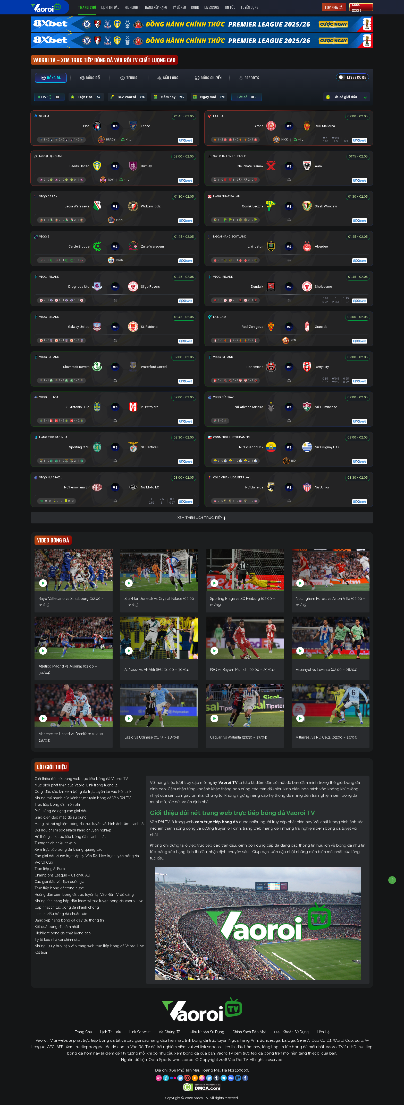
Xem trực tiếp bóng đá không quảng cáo (69, 849)
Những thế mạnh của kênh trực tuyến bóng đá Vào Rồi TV (83, 798)
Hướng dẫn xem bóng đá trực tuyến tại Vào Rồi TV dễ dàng (84, 894)
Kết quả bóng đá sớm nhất (57, 927)
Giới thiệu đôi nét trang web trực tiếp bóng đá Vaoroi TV (81, 779)
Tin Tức (229, 7)
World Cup (44, 862)
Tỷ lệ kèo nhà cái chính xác (57, 939)
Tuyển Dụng (249, 7)
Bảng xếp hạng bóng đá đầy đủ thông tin (69, 920)
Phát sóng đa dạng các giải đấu (61, 811)
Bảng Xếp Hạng (156, 7)
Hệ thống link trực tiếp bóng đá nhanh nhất (70, 837)
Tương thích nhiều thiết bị (56, 843)
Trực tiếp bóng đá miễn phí (57, 804)
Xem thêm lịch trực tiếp (202, 518)
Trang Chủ (87, 7)
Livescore (211, 7)
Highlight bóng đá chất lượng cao (63, 933)
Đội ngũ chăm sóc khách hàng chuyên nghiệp (73, 830)
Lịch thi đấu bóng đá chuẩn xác (61, 914)
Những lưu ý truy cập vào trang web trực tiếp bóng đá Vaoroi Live (89, 946)
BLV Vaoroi (127, 97)
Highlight (132, 7)
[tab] (51, 78)
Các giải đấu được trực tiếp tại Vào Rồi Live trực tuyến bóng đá (87, 856)
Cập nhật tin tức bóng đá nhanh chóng (67, 907)
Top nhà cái (334, 7)
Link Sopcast (139, 1032)
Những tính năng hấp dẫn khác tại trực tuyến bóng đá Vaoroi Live (89, 901)
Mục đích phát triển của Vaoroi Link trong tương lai (76, 785)
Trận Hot (86, 97)
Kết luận (41, 952)
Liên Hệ (323, 1032)
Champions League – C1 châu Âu (62, 875)
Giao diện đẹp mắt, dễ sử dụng (61, 817)
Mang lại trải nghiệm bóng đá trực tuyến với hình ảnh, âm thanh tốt (90, 824)
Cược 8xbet (356, 7)
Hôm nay (169, 97)
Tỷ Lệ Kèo (179, 7)
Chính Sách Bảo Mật (249, 1032)
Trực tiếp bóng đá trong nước (59, 888)
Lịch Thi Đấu (110, 7)
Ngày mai (209, 97)
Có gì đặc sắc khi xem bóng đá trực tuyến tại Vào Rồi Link (83, 792)
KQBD (195, 7)
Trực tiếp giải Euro (50, 869)
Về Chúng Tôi (170, 1032)
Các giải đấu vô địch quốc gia (59, 882)
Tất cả (246, 97)
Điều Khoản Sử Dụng (207, 1032)
